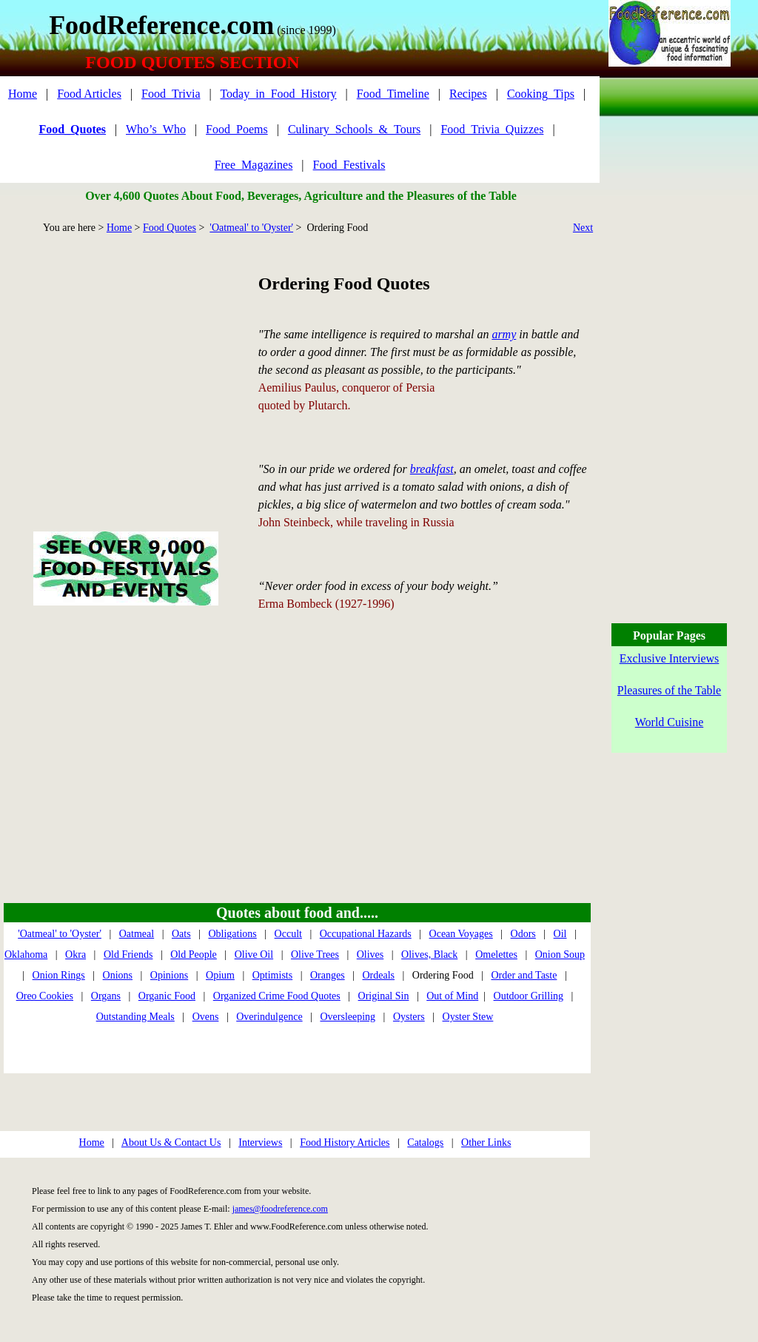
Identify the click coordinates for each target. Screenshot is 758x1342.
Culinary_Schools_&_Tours (354, 129)
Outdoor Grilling (529, 996)
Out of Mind (452, 996)
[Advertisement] (125, 365)
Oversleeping (347, 1016)
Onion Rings (59, 975)
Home (22, 93)
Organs (106, 996)
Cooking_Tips (540, 93)
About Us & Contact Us (171, 1142)
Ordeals (378, 975)
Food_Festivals (349, 164)
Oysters (409, 1016)
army (504, 334)
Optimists (272, 975)
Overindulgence (269, 1016)
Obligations (232, 933)
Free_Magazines (254, 164)
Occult (288, 933)
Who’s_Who (156, 129)
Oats (181, 933)
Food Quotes (169, 227)
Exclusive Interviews (670, 658)
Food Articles (89, 93)
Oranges (327, 975)
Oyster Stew (468, 1016)
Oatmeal (136, 933)
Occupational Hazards (366, 933)
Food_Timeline (393, 93)
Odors (523, 933)
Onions (118, 975)
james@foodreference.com (280, 1209)
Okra (75, 954)
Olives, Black (429, 954)
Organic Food (166, 996)
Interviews (260, 1142)
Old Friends (128, 954)
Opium (220, 975)
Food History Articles (344, 1142)
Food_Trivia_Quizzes (491, 129)
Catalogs (425, 1142)
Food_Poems (237, 129)
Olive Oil (254, 954)
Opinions (169, 975)
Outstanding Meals (135, 1016)
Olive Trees (315, 954)
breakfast (432, 469)
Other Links (486, 1142)
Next (583, 227)
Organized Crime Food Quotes (277, 996)
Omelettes (496, 954)
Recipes (468, 93)
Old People (193, 954)
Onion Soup (560, 954)
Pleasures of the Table (669, 690)
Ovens (205, 1016)
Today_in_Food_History (278, 93)
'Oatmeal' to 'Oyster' (251, 227)
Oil (560, 933)
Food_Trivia (170, 93)
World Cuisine (669, 722)
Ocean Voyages (461, 933)
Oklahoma (25, 954)
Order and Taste (524, 975)
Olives (370, 954)
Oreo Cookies (44, 996)
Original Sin (383, 996)
